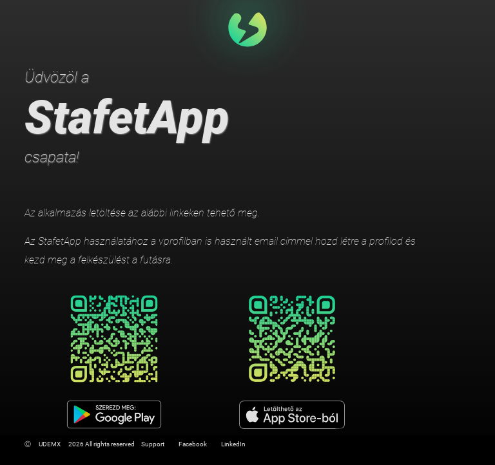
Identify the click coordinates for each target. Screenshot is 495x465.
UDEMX (50, 444)
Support (152, 444)
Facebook (193, 444)
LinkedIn (233, 444)
